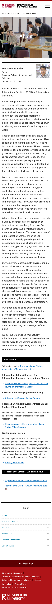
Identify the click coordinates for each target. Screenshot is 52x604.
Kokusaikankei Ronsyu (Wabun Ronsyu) (22, 398)
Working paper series (14, 462)
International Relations (21, 13)
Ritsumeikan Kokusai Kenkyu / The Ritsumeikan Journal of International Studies (26, 385)
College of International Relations (16, 580)
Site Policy (6, 584)
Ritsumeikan (6, 13)
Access (38, 580)
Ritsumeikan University (12, 573)
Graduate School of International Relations (20, 577)
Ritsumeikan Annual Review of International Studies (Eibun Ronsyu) (24, 426)
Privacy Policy (20, 584)
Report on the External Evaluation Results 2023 (26, 480)
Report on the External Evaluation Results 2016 (26, 487)
